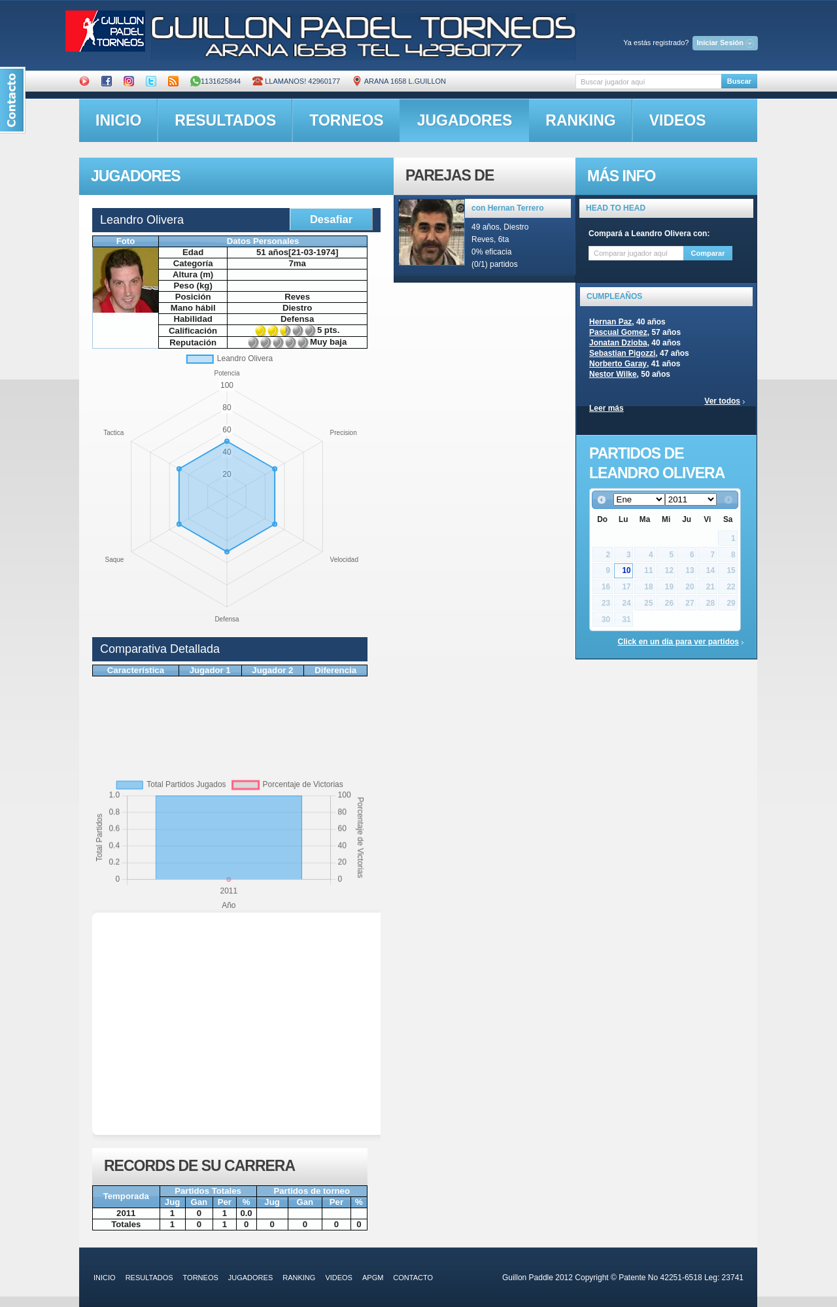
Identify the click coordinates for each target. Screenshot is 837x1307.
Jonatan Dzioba (618, 342)
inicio (118, 120)
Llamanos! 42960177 (296, 81)
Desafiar (331, 219)
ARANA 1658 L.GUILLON (399, 81)
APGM (372, 1277)
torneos (346, 120)
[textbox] (648, 81)
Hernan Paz (610, 321)
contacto (413, 1277)
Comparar (708, 253)
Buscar (739, 81)
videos (677, 120)
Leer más (606, 408)
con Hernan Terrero (507, 208)
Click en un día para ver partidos (678, 641)
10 (626, 570)
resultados (225, 120)
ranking (580, 120)
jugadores (465, 120)
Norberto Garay (618, 363)
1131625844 (215, 81)
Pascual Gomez (618, 332)
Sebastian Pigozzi (622, 353)
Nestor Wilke (613, 374)
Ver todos (722, 401)
